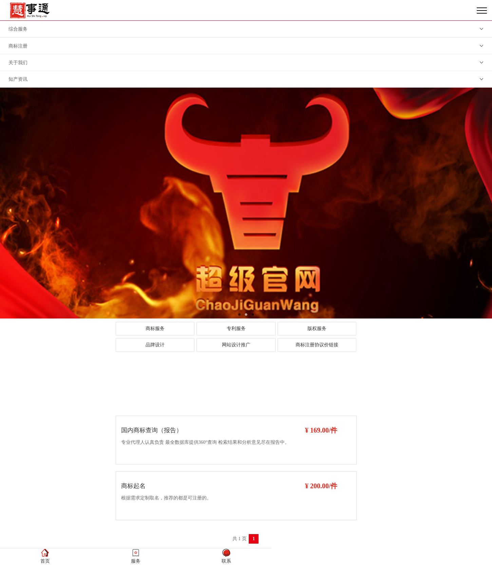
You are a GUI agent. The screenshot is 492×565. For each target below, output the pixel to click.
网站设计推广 (236, 344)
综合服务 (17, 29)
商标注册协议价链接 (317, 344)
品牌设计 (155, 344)
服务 (136, 556)
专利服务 (236, 328)
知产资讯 (17, 79)
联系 (226, 556)
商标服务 (155, 328)
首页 (45, 556)
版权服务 (316, 328)
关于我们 (17, 62)
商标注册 (17, 46)
